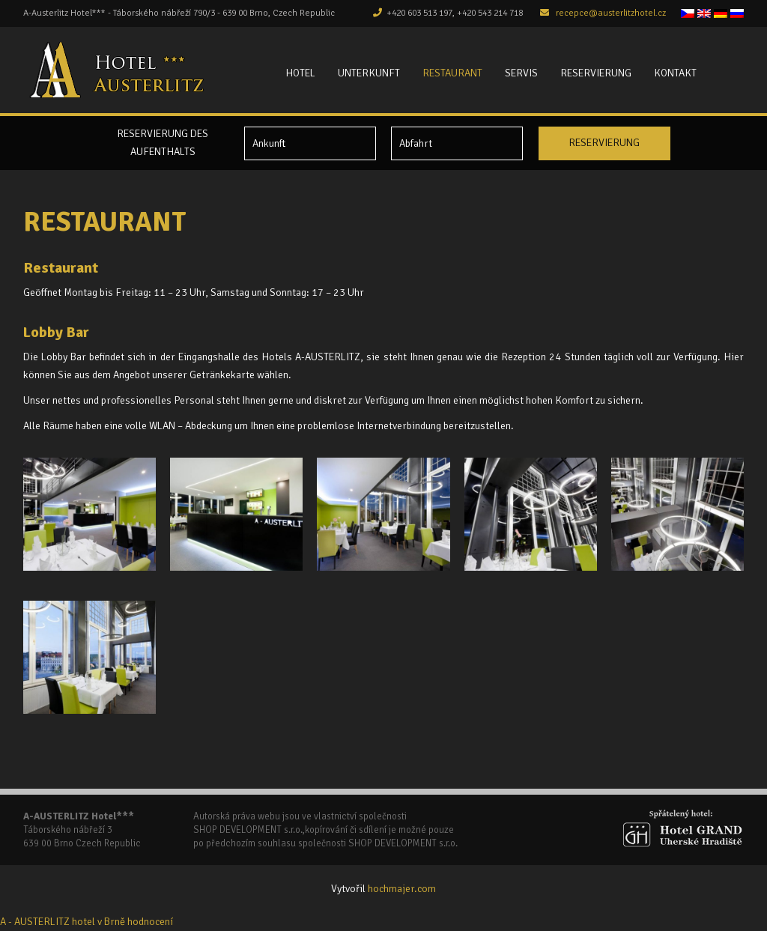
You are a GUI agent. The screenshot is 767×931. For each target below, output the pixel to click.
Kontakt (675, 73)
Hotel (300, 73)
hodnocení (150, 921)
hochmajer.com (402, 888)
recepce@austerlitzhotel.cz (611, 13)
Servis (521, 73)
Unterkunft (369, 73)
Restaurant (452, 73)
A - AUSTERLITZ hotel (47, 921)
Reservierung (595, 73)
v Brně (111, 921)
